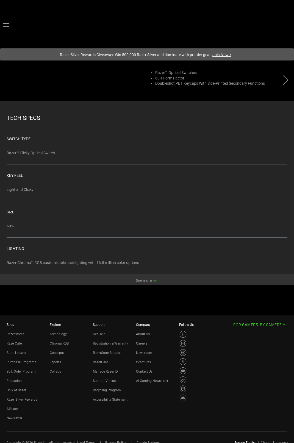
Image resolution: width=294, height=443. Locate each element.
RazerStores (15, 334)
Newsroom (144, 353)
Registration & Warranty (110, 343)
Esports (55, 362)
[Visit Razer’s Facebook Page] (183, 334)
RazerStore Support (107, 353)
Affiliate (12, 409)
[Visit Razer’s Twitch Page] (183, 389)
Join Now (221, 55)
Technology (58, 334)
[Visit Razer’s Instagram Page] (183, 343)
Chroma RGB (59, 343)
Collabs (55, 371)
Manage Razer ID (105, 371)
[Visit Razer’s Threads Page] (183, 352)
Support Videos (104, 381)
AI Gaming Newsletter (152, 381)
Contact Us (144, 371)
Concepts (57, 353)
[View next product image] (285, 81)
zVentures (143, 362)
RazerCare (100, 362)
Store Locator (16, 353)
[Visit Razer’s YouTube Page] (183, 371)
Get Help (99, 334)
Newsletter (14, 418)
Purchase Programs (21, 362)
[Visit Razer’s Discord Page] (183, 398)
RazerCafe (14, 343)
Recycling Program (107, 390)
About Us (143, 334)
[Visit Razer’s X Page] (183, 361)
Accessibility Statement (110, 399)
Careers (141, 343)
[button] (6, 24)
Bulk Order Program (21, 371)
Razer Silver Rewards (22, 399)
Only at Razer (16, 390)
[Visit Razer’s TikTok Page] (183, 380)
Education (14, 381)
